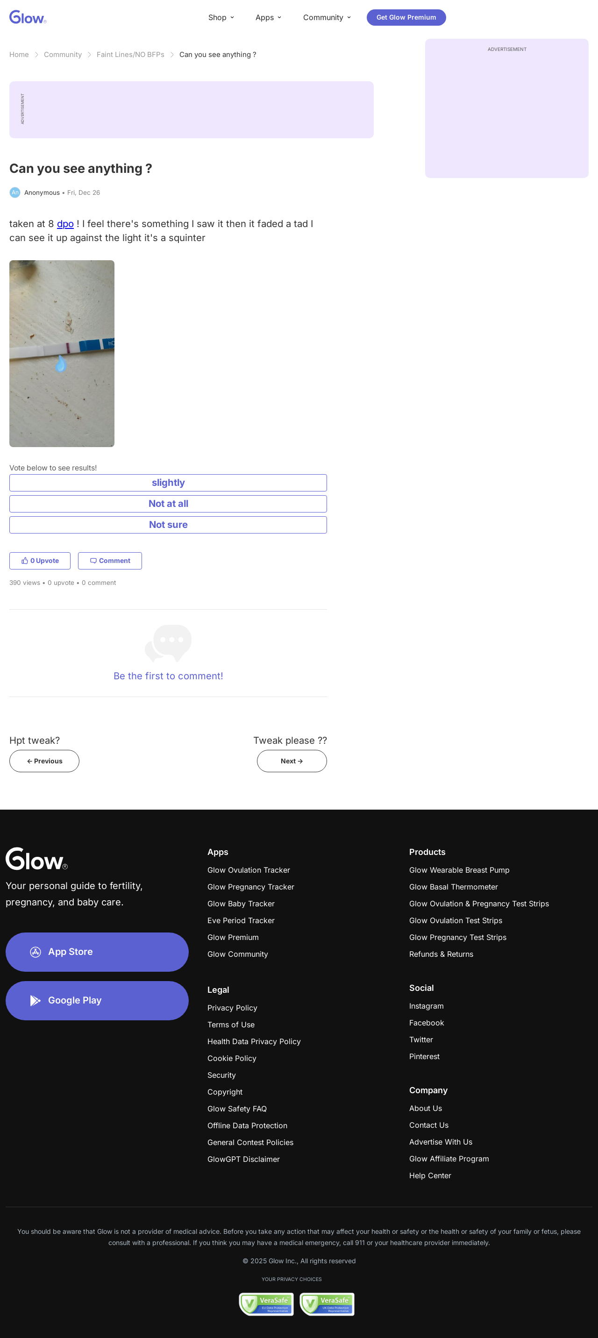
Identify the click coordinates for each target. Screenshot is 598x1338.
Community (63, 54)
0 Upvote (40, 560)
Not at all (168, 503)
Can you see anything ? (217, 54)
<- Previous (45, 761)
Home (19, 54)
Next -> (292, 761)
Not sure (168, 524)
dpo (65, 223)
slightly (168, 482)
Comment (110, 560)
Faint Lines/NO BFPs (130, 54)
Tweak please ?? (290, 740)
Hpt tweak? (34, 740)
